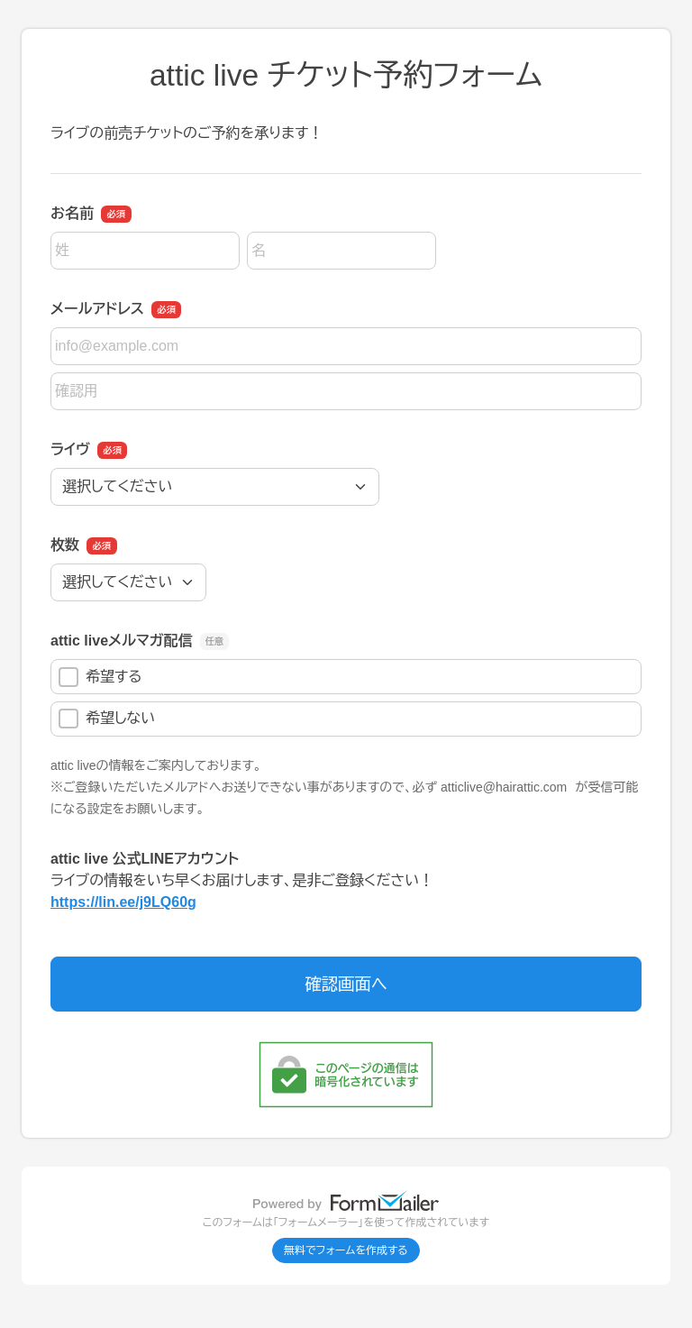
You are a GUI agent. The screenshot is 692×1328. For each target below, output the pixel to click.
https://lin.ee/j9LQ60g (123, 902)
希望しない (107, 718)
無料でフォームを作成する (346, 1250)
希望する (100, 677)
